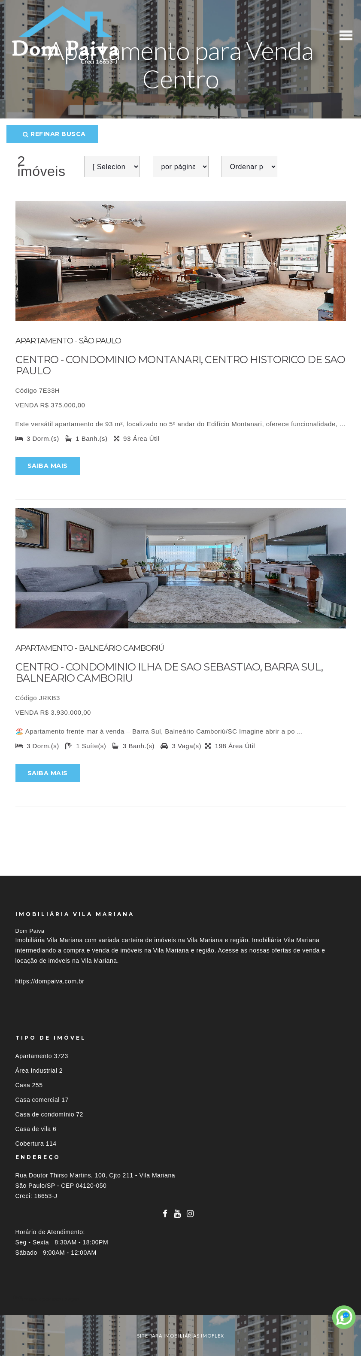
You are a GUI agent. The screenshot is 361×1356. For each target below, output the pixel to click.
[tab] (180, 1299)
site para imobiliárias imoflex (180, 1335)
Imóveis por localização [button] (50, 1299)
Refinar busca (54, 134)
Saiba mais (47, 466)
